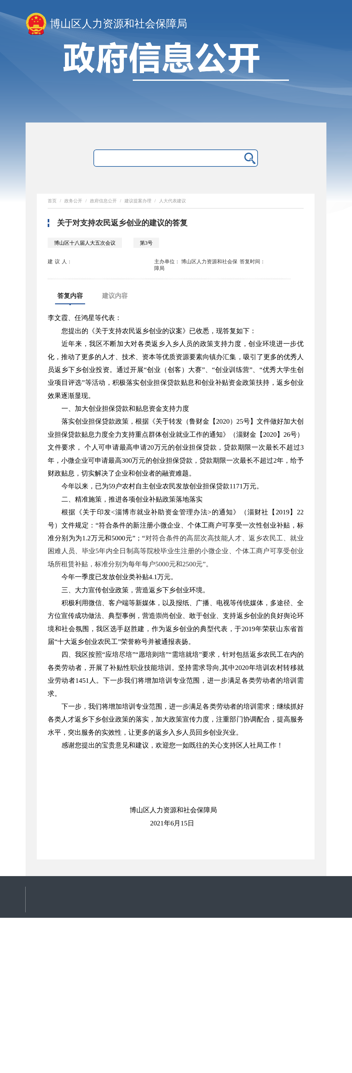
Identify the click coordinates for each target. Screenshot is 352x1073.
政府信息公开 (103, 201)
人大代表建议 (172, 201)
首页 (52, 201)
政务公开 (73, 201)
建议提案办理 (137, 201)
